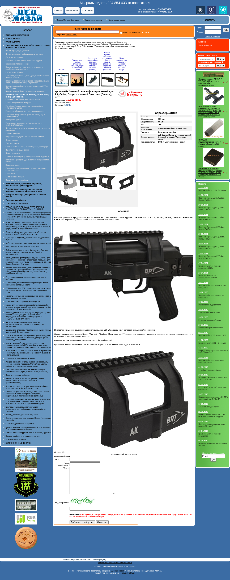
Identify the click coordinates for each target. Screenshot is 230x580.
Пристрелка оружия (13, 120)
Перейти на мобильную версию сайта (115, 562)
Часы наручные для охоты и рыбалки (22, 247)
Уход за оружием (12, 143)
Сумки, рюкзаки (12, 140)
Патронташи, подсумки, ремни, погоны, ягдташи (25, 137)
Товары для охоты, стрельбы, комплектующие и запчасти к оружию (85, 42)
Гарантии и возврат (94, 20)
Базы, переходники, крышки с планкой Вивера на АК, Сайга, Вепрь (121, 64)
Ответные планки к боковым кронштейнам (23, 99)
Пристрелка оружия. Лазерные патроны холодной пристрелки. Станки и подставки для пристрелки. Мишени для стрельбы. (28, 337)
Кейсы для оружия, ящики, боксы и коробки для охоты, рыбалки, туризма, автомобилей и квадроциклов (27, 252)
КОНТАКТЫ (88, 11)
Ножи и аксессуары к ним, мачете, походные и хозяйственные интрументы (24, 68)
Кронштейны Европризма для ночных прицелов (25, 111)
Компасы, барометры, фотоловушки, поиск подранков (27, 156)
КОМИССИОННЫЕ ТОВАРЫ (18, 443)
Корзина (75, 559)
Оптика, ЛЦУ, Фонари (14, 72)
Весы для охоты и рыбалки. (18, 375)
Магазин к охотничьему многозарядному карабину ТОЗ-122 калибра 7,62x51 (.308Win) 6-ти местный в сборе (210, 172)
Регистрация (72, 11)
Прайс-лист (86, 559)
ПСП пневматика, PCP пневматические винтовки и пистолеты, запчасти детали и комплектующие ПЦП (28, 290)
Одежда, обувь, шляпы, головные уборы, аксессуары (27, 147)
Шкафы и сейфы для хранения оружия (23, 436)
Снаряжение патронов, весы (17, 64)
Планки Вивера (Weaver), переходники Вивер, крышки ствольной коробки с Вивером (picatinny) (27, 82)
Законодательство (117, 20)
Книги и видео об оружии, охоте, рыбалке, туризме (28, 433)
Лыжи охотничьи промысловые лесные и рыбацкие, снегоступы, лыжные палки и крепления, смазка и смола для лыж (29, 353)
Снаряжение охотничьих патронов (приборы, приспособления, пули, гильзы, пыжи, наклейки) (27, 370)
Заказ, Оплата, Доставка (68, 20)
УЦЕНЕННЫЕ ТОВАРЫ (16, 439)
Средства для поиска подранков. (20, 424)
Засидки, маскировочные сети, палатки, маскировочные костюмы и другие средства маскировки (25, 324)
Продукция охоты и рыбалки (17, 180)
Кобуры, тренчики (13, 133)
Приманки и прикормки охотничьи (20, 358)
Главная (58, 11)
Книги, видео (11, 173)
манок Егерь (71, 35)
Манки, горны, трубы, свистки (17, 51)
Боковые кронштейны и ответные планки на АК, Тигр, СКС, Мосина (93, 45)
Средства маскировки (14, 57)
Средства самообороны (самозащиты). (23, 301)
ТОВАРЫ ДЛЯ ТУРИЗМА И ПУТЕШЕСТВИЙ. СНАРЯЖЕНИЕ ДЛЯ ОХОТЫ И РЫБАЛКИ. (25, 208)
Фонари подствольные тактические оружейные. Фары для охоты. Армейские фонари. (27, 387)
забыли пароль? (212, 36)
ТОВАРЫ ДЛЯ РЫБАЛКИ (17, 204)
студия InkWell (128, 573)
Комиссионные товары (15, 177)
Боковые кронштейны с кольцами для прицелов (25, 91)
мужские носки (117, 571)
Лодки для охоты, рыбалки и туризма (22, 414)
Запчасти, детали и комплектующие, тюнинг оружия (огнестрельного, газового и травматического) (25, 380)
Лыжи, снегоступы (13, 153)
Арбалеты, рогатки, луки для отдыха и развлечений (28, 243)
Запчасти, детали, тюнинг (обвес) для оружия (24, 61)
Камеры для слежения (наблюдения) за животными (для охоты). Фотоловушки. (28, 331)
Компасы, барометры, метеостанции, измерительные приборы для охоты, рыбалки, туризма (26, 409)
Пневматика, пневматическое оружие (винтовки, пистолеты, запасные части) (27, 284)
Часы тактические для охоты (17, 150)
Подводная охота (12, 165)
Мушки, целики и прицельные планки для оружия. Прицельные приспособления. (28, 428)
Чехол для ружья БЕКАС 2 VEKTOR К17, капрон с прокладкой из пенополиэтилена (210, 82)
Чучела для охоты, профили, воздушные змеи (24, 54)
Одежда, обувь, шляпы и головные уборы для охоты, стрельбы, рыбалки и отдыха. (26, 233)
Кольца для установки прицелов (18, 103)
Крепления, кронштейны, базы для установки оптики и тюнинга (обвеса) (91, 43)
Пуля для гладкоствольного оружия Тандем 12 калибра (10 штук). (209, 143)
